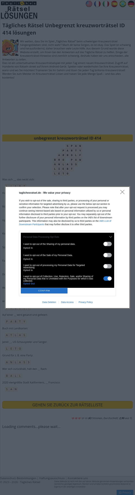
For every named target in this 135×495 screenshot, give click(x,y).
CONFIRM (44, 291)
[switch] (107, 244)
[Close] (123, 193)
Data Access (67, 302)
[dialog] (67, 247)
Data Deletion (49, 302)
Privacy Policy (86, 302)
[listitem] (67, 237)
